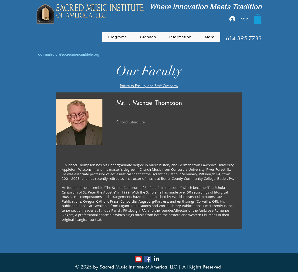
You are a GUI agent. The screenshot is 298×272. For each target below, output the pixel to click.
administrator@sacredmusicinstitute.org (68, 54)
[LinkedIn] (156, 259)
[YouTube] (138, 259)
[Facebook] (147, 259)
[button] (258, 19)
